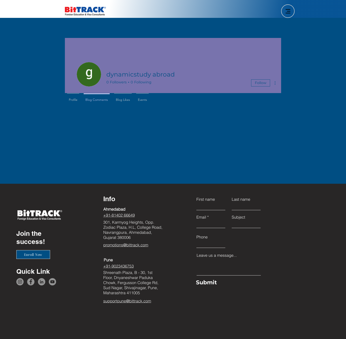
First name (205, 199)
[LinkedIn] (41, 281)
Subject (238, 217)
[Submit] (228, 282)
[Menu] (288, 11)
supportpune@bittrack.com (127, 300)
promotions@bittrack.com (125, 244)
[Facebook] (30, 281)
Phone (202, 237)
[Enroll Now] (33, 254)
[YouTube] (52, 281)
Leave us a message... (217, 255)
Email (201, 217)
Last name (241, 199)
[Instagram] (20, 281)
